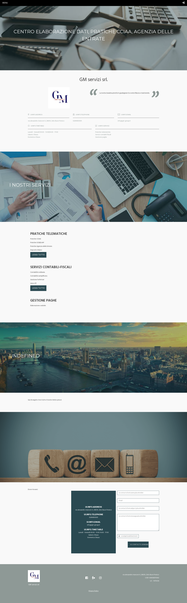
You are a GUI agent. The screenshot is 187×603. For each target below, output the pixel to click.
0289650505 (77, 121)
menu (5, 2)
